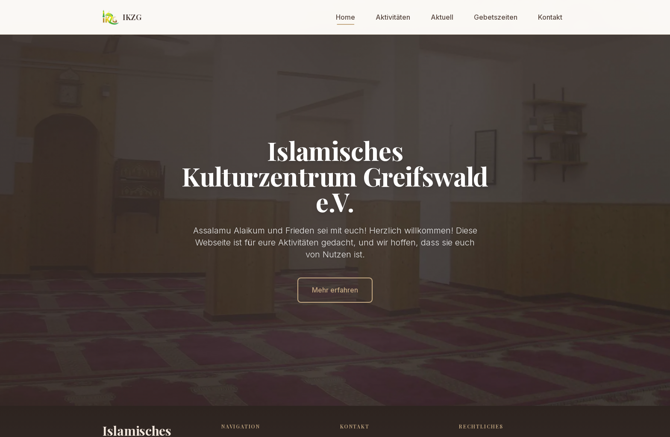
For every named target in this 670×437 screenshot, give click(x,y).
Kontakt (550, 17)
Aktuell (442, 17)
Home (345, 17)
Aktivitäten (393, 17)
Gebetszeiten (495, 17)
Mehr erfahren (335, 290)
